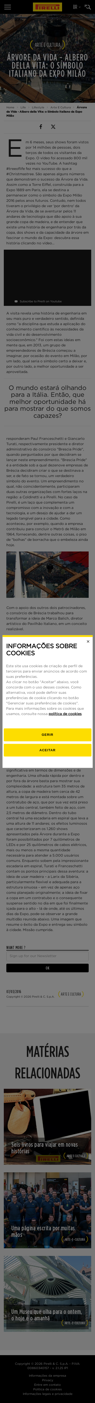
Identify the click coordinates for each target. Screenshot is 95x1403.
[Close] (88, 641)
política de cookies (65, 714)
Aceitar (48, 750)
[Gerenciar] (47, 734)
